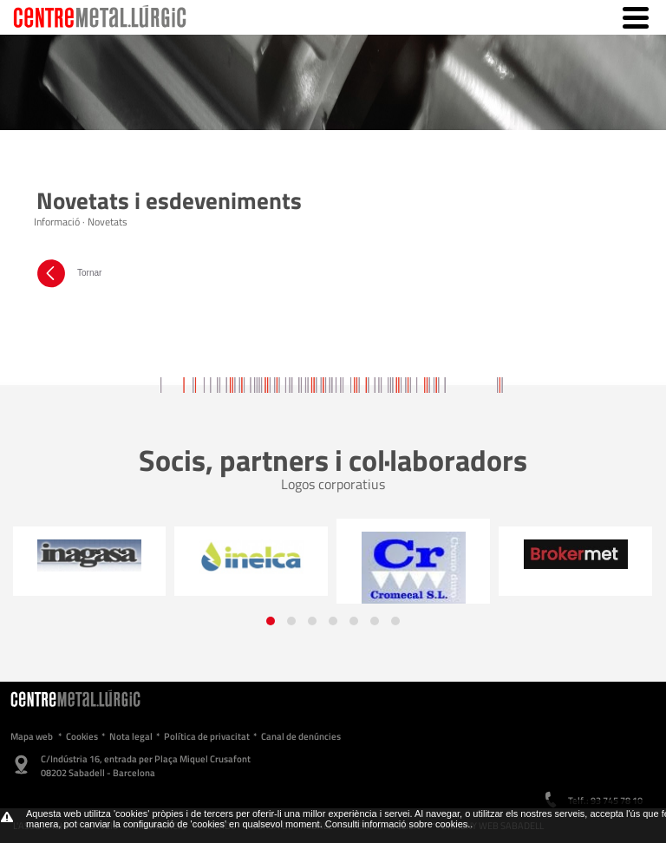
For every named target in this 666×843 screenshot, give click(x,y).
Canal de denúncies (301, 736)
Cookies (82, 736)
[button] (270, 621)
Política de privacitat (207, 736)
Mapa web (31, 736)
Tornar (67, 273)
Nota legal (131, 736)
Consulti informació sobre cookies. (398, 824)
